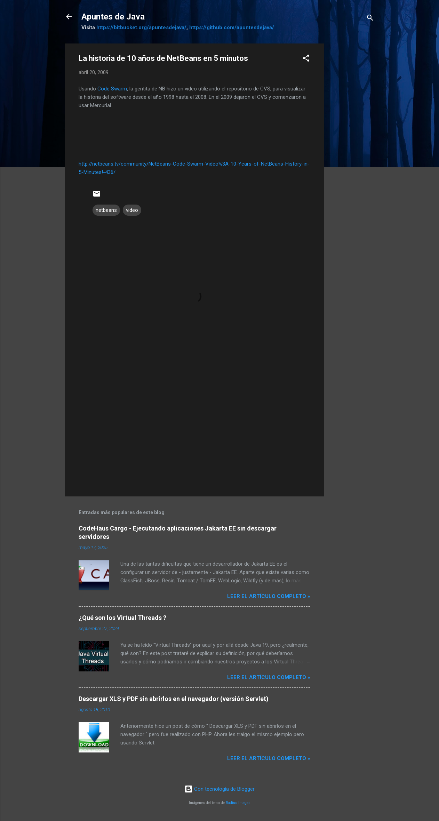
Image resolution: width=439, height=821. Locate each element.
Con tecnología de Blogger (219, 789)
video (132, 210)
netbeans (106, 210)
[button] (306, 59)
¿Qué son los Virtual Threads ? (122, 617)
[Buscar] (370, 19)
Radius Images (238, 802)
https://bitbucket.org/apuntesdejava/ (141, 27)
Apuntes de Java (113, 17)
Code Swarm (112, 89)
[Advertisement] (352, 147)
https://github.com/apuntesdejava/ (231, 27)
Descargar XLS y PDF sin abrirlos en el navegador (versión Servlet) (174, 698)
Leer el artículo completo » (268, 596)
